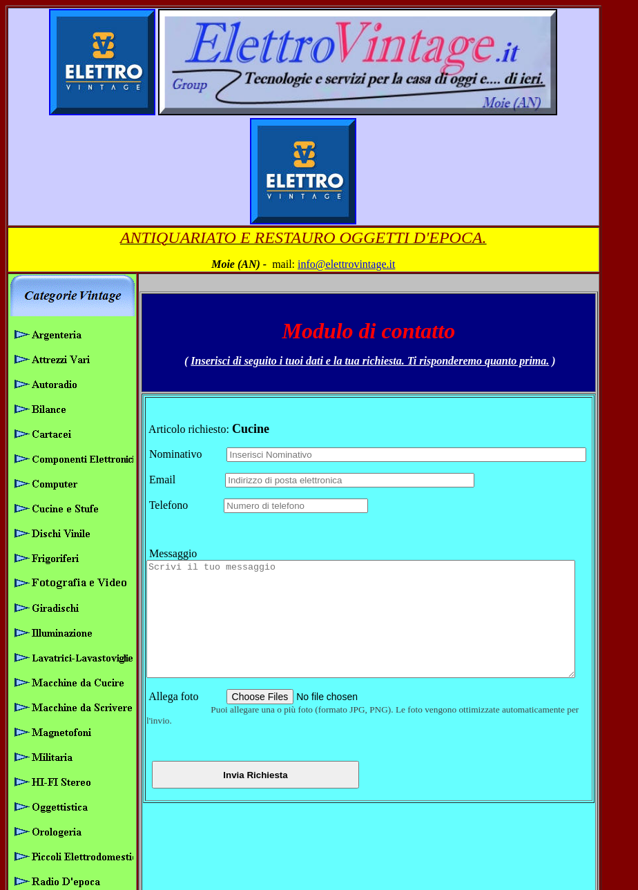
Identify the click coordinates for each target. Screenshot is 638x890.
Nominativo (184, 342)
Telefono (183, 393)
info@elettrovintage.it (365, 158)
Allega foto (183, 607)
